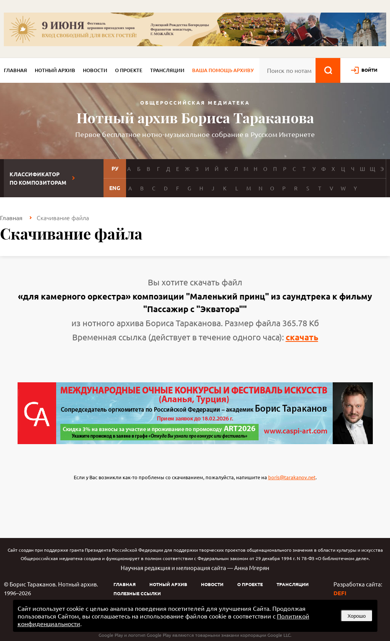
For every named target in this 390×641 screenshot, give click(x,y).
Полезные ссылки (137, 593)
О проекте (128, 70)
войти (369, 70)
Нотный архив (55, 70)
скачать (302, 337)
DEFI (339, 593)
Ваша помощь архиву (223, 70)
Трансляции (167, 70)
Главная (15, 70)
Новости (95, 70)
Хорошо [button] (357, 616)
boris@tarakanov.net (292, 477)
